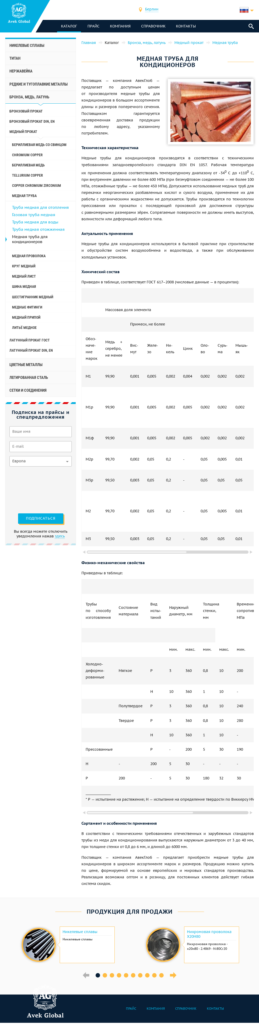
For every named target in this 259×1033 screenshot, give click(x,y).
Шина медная (24, 286)
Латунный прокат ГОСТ (29, 340)
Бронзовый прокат (26, 111)
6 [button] (133, 975)
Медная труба (24, 196)
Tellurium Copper (27, 175)
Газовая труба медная (33, 214)
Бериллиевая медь (28, 165)
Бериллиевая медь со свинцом (39, 145)
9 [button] (154, 975)
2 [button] (105, 975)
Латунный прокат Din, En (31, 350)
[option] (67, 945)
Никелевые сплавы (26, 45)
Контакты (186, 26)
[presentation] (30, 489)
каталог (70, 26)
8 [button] (147, 975)
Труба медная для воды (35, 222)
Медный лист (24, 276)
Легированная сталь (28, 377)
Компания (121, 26)
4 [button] (119, 975)
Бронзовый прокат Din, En (32, 121)
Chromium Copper (27, 155)
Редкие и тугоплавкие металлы (38, 84)
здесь (60, 536)
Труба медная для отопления (40, 207)
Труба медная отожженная (38, 229)
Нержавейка (20, 71)
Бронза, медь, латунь (29, 97)
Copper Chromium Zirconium (36, 185)
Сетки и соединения (28, 390)
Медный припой (26, 317)
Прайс (94, 26)
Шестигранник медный (32, 297)
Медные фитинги (27, 307)
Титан (14, 58)
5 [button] (126, 975)
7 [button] (140, 975)
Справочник (154, 26)
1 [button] (98, 975)
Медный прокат (23, 132)
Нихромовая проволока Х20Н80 (209, 934)
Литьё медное (24, 327)
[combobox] (152, 10)
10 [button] (161, 975)
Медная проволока (29, 256)
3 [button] (112, 975)
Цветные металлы (25, 364)
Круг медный (23, 266)
